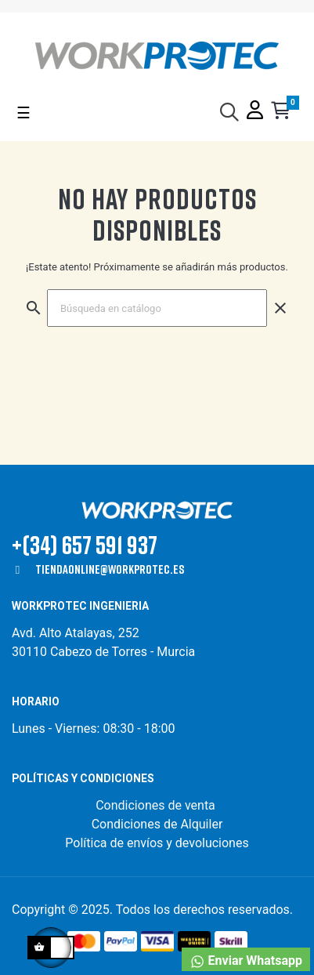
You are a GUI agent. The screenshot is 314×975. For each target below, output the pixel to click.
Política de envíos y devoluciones (156, 842)
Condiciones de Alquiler (157, 824)
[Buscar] (157, 308)
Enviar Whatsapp (245, 961)
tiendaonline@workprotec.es (109, 569)
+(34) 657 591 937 (84, 544)
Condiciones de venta (157, 805)
